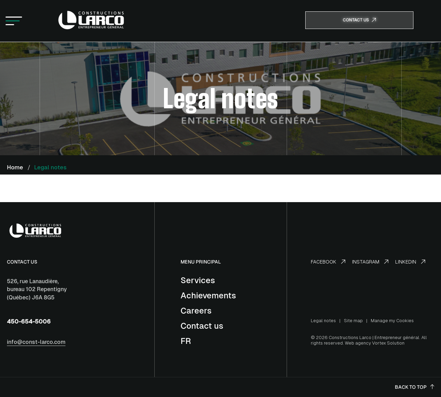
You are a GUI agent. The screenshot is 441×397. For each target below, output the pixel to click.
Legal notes (323, 320)
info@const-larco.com (36, 342)
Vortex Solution (388, 343)
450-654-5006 (29, 321)
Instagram (370, 262)
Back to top (414, 387)
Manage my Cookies (392, 320)
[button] (13, 21)
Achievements (208, 295)
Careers (196, 310)
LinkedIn (410, 262)
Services (198, 280)
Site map (353, 320)
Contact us (202, 325)
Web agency (358, 343)
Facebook (328, 262)
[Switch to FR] (186, 341)
